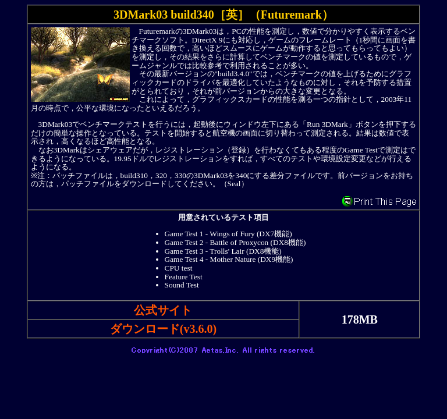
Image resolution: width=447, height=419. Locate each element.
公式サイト (163, 310)
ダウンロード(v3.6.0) (163, 328)
